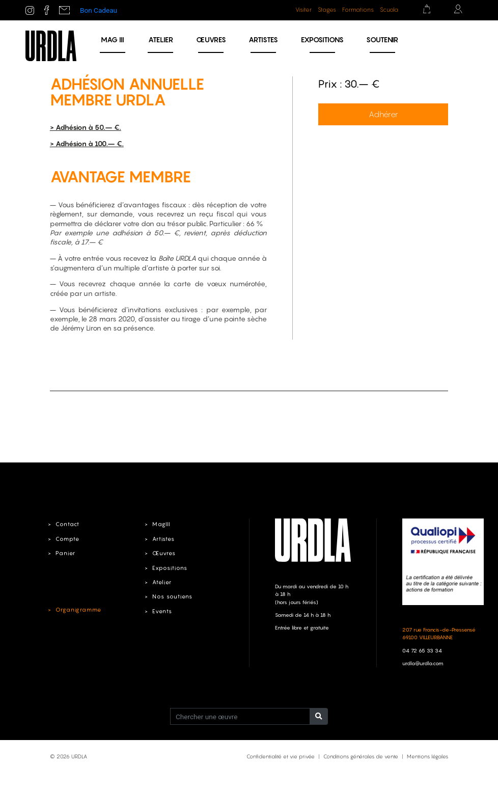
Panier (65, 553)
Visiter (303, 9)
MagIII (161, 524)
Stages (327, 9)
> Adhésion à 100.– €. (87, 144)
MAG (112, 39)
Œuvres (211, 39)
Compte (67, 538)
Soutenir (382, 39)
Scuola (389, 9)
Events (162, 611)
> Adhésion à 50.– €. (85, 127)
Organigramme (78, 609)
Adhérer (383, 114)
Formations (358, 9)
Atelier (160, 39)
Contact (67, 524)
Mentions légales (427, 756)
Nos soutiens (172, 596)
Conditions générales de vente (360, 756)
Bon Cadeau (98, 10)
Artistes (263, 39)
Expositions (322, 39)
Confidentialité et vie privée (280, 756)
